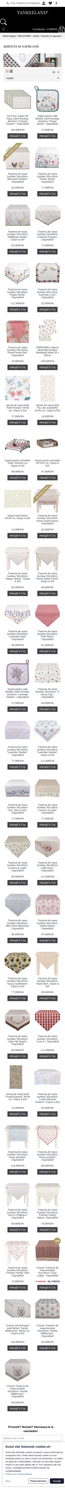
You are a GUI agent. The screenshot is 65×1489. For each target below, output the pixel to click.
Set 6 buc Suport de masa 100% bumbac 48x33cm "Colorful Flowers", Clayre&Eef (17, 120)
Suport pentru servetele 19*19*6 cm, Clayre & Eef (47, 463)
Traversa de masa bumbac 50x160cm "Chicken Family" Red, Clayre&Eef (18, 1271)
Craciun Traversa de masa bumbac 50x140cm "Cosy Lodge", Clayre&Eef (47, 1271)
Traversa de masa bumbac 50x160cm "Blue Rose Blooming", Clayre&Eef (17, 924)
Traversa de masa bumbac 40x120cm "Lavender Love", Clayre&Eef (47, 293)
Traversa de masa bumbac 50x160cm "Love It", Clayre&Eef (47, 1039)
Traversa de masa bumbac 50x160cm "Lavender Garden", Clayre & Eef (47, 751)
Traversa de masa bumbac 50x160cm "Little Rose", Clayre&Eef (47, 866)
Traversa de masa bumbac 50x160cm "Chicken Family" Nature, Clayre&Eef (47, 1213)
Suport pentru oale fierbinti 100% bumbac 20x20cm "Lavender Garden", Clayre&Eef (18, 693)
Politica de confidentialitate (18, 1474)
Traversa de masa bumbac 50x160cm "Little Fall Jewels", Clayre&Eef (17, 1040)
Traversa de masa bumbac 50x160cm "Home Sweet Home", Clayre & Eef (47, 577)
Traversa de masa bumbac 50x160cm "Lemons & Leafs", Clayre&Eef (17, 866)
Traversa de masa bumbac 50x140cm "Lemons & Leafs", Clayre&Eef (47, 808)
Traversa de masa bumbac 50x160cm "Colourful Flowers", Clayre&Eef (47, 235)
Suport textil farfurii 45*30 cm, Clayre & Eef (17, 517)
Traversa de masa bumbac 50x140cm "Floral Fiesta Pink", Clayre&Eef (17, 351)
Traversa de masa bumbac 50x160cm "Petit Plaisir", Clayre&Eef (47, 635)
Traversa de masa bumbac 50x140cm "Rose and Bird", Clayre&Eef (17, 1156)
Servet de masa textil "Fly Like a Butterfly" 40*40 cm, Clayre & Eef (47, 408)
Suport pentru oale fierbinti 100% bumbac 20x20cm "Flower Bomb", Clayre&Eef (47, 120)
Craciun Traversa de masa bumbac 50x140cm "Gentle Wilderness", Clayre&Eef (47, 1330)
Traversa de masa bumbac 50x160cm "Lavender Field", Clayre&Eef (17, 635)
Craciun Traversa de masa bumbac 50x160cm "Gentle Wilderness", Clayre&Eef (17, 1391)
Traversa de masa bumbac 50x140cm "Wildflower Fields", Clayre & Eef (17, 235)
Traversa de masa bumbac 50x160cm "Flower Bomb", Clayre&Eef (17, 293)
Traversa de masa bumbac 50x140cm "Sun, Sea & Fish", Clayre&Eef (17, 808)
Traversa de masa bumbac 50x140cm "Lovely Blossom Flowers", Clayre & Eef (47, 1098)
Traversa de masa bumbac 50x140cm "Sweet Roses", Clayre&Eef (47, 924)
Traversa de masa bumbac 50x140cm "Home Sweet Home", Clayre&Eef (47, 519)
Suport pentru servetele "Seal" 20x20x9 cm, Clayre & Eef (17, 463)
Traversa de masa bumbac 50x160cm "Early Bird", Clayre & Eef (47, 982)
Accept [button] (57, 1481)
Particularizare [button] (38, 1481)
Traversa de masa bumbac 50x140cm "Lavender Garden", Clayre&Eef (17, 751)
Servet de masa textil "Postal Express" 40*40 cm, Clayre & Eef (17, 1097)
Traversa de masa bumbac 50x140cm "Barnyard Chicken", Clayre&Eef (17, 177)
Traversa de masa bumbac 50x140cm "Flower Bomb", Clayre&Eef (47, 177)
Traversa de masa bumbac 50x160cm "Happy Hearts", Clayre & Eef (17, 577)
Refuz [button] (7, 1481)
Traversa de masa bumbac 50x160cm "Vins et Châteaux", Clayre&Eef (17, 1213)
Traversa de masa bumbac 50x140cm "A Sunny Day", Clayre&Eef (47, 693)
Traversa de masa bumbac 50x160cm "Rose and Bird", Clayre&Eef (47, 1156)
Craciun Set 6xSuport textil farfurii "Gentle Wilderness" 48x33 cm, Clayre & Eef (17, 1329)
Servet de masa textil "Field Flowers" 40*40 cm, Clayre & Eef (17, 408)
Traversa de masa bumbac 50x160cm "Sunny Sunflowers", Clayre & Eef (18, 982)
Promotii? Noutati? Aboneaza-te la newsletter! (30, 1429)
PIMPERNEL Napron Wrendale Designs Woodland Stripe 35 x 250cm (47, 351)
